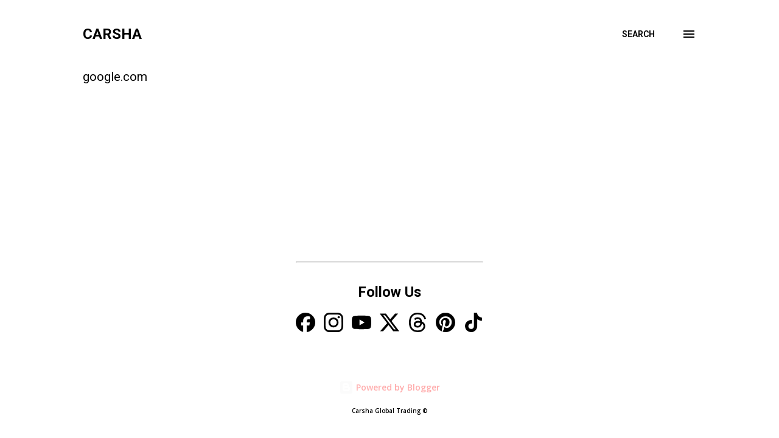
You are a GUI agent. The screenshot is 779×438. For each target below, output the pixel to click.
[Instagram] (333, 324)
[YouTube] (361, 324)
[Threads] (417, 324)
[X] (389, 324)
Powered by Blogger (389, 387)
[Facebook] (305, 324)
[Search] (638, 34)
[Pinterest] (445, 324)
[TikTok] (473, 324)
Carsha (112, 34)
